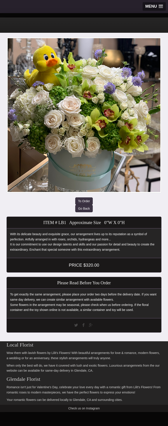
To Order (84, 201)
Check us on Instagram (84, 408)
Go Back (84, 208)
